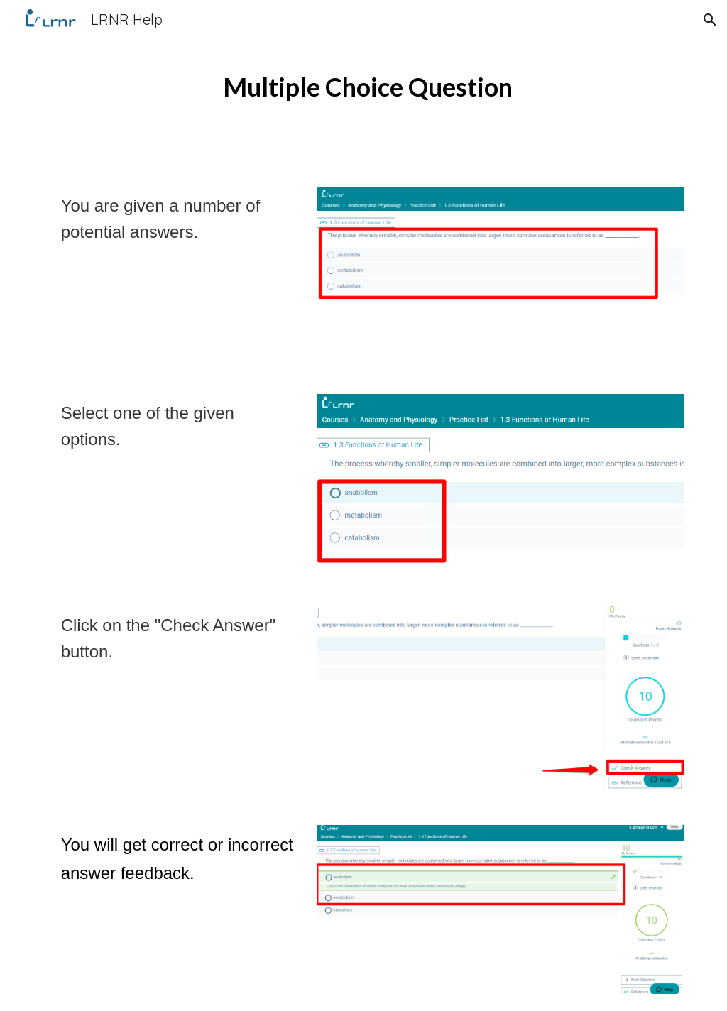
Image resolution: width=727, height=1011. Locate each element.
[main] (363, 85)
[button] (710, 20)
